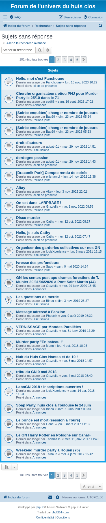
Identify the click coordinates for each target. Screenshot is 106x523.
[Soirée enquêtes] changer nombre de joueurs (57, 113)
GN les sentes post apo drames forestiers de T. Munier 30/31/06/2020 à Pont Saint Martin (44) (57, 280)
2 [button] (58, 59)
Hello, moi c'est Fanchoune (40, 78)
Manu (50, 345)
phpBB (40, 507)
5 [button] (77, 59)
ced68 (50, 101)
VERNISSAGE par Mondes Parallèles (48, 327)
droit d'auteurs (29, 143)
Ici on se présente (45, 85)
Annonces (39, 105)
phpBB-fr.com (60, 512)
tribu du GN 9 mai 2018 (36, 372)
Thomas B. (53, 439)
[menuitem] (15, 17)
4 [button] (71, 59)
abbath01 (52, 146)
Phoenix (51, 315)
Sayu (49, 266)
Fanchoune (54, 82)
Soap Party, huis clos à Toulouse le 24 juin (53, 405)
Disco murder (28, 218)
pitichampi (53, 176)
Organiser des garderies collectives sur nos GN (58, 248)
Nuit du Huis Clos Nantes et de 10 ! (47, 357)
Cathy (50, 221)
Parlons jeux (41, 120)
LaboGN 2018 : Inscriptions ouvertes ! (49, 387)
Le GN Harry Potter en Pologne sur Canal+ (53, 435)
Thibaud (51, 454)
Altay (20, 188)
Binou (50, 300)
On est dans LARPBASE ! (38, 203)
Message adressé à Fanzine (40, 312)
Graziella (52, 206)
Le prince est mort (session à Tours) (48, 420)
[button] (83, 59)
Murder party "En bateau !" (40, 342)
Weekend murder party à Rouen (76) (48, 450)
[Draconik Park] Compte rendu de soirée (51, 173)
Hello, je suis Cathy (33, 233)
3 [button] (65, 59)
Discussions (41, 150)
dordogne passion (32, 158)
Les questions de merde (37, 297)
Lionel (50, 424)
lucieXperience (56, 251)
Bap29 (50, 116)
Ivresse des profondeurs (37, 263)
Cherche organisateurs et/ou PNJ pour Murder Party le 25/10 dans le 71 (57, 95)
